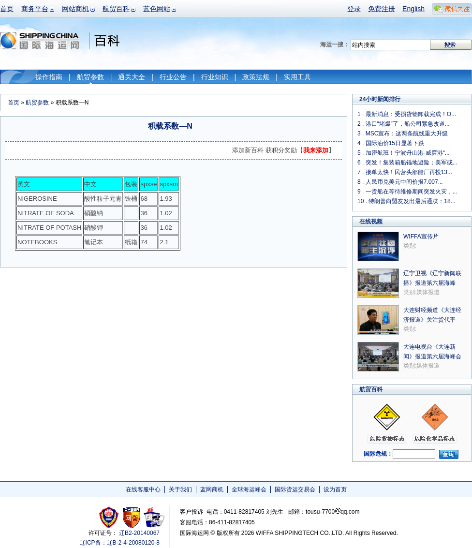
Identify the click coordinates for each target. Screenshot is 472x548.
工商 (110, 517)
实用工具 (297, 77)
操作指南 (48, 77)
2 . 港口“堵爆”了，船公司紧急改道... (403, 123)
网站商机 (75, 9)
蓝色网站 (156, 9)
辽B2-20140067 (139, 533)
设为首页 (335, 489)
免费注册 (381, 9)
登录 (354, 9)
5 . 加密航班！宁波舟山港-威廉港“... (403, 152)
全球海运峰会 (249, 489)
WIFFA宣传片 (421, 236)
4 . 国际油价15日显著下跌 (390, 143)
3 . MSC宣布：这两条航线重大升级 (402, 133)
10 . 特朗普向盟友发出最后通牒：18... (406, 201)
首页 (7, 9)
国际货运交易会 (295, 489)
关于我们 (180, 489)
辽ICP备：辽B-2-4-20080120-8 (120, 542)
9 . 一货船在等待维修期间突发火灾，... (407, 191)
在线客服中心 (143, 489)
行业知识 (214, 77)
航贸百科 (116, 9)
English (413, 9)
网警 (132, 517)
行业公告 (173, 77)
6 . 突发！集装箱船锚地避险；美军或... (407, 162)
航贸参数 (90, 77)
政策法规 (255, 77)
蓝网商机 (211, 489)
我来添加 (315, 150)
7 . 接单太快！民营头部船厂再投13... (404, 172)
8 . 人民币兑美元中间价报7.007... (400, 181)
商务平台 (34, 9)
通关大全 (131, 77)
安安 (153, 517)
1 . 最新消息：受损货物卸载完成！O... (406, 114)
